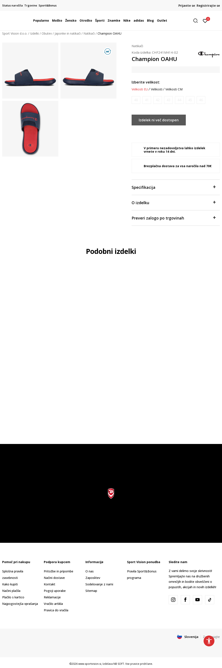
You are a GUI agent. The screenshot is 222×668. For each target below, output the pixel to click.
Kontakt (49, 584)
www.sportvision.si (89, 664)
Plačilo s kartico (13, 597)
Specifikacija (173, 187)
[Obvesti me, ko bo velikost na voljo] (136, 100)
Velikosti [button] (156, 89)
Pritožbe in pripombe (58, 571)
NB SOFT (118, 664)
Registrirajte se (208, 5)
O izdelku (173, 202)
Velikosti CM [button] (174, 89)
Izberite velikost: (146, 82)
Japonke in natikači (68, 33)
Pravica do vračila (56, 610)
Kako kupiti (10, 584)
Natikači (89, 33)
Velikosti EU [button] (140, 89)
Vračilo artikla (53, 604)
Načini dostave (54, 578)
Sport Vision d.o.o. (14, 33)
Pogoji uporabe (55, 591)
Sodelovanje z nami (99, 584)
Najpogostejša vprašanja (20, 604)
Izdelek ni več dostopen (159, 120)
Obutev (47, 33)
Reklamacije (52, 597)
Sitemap (91, 591)
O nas (89, 571)
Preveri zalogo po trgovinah (173, 218)
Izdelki (34, 33)
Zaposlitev (92, 578)
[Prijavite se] (205, 20)
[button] (197, 20)
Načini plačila (11, 591)
